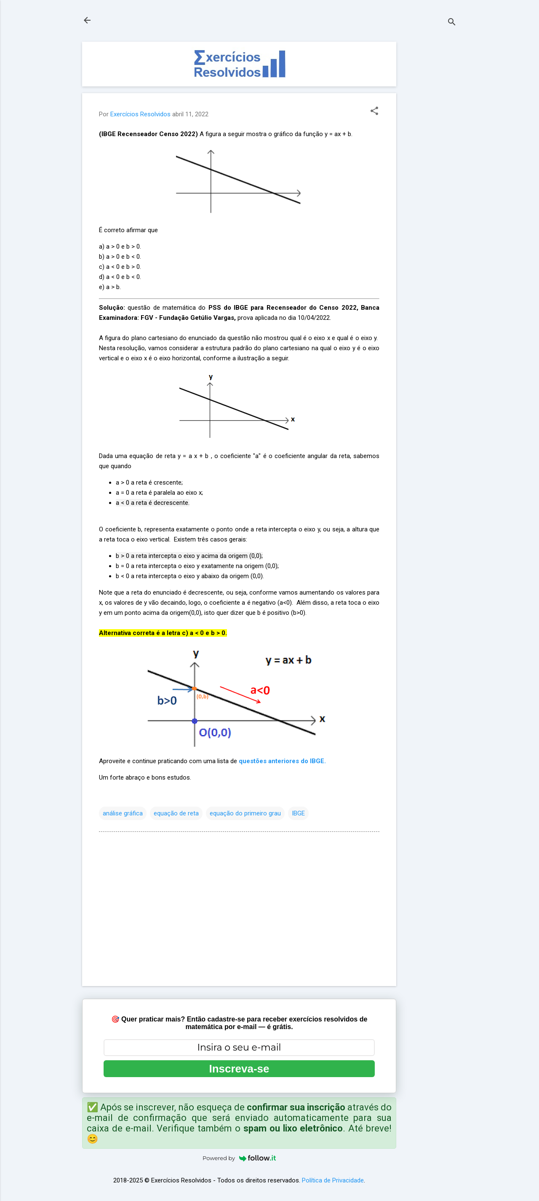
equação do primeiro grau (245, 813)
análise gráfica (123, 813)
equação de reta (176, 813)
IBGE (298, 813)
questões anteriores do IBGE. (282, 761)
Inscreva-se (239, 1068)
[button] (374, 112)
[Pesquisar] (452, 23)
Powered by (239, 1158)
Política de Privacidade (333, 1180)
